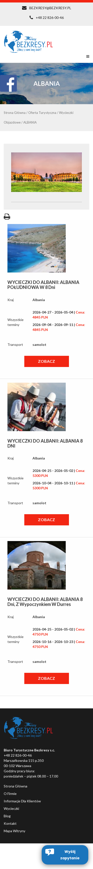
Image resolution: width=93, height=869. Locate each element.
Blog (7, 816)
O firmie (10, 793)
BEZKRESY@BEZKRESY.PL (50, 8)
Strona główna (15, 786)
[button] (65, 855)
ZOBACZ (46, 361)
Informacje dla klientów (22, 801)
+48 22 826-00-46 (50, 17)
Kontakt (10, 823)
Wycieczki (11, 808)
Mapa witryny (14, 831)
